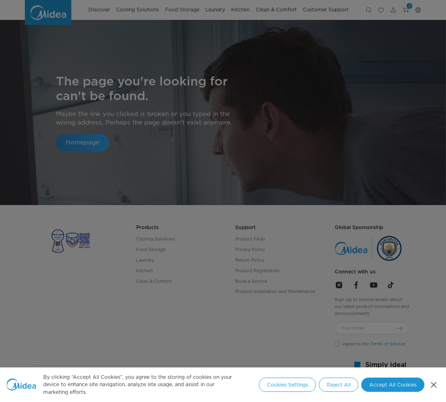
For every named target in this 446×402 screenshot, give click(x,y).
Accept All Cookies (393, 385)
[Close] (433, 384)
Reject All (339, 385)
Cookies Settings (287, 385)
